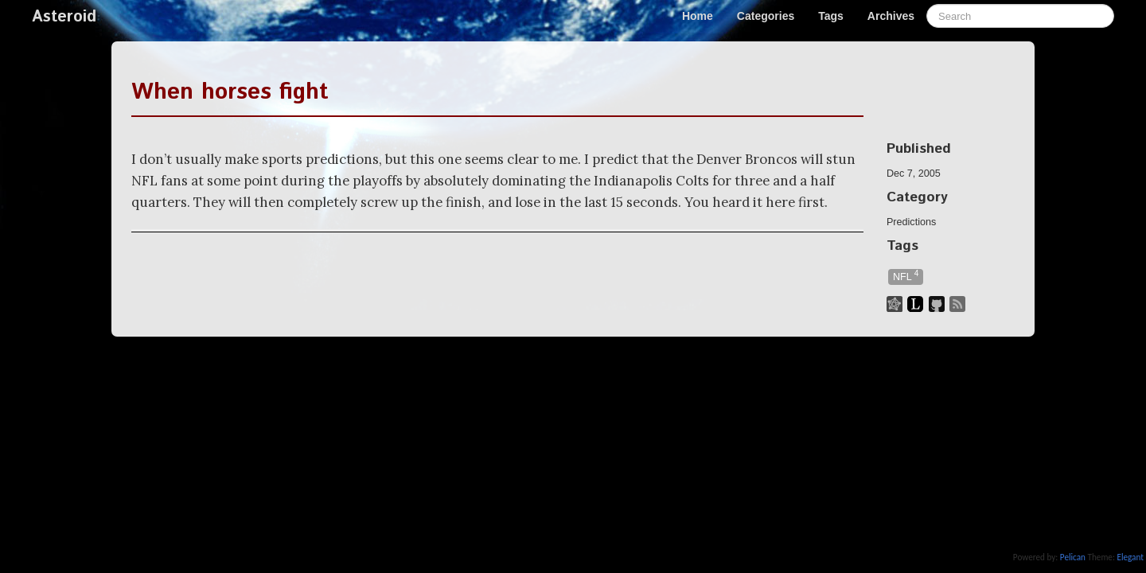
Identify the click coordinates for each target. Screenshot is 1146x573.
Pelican (1073, 557)
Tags (831, 16)
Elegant (1130, 557)
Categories (765, 16)
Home (697, 16)
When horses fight (230, 92)
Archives (890, 16)
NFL (905, 276)
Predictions (911, 222)
